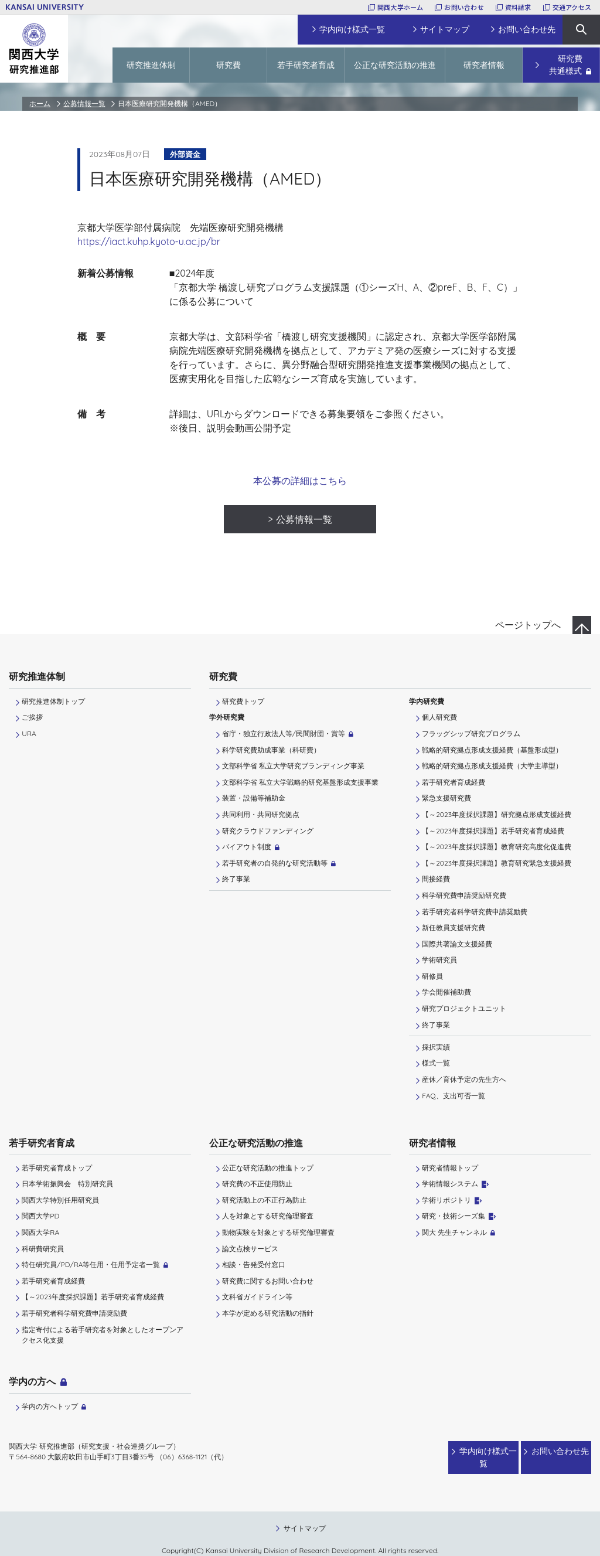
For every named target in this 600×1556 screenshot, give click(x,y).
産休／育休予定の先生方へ (464, 1079)
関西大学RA (40, 1232)
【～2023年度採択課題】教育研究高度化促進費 (496, 846)
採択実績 (436, 1047)
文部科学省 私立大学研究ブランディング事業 (293, 765)
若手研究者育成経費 (453, 782)
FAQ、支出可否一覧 (453, 1095)
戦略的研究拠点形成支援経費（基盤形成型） (492, 749)
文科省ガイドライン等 (257, 1296)
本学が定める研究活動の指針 (267, 1313)
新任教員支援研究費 (453, 927)
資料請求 (518, 7)
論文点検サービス (250, 1248)
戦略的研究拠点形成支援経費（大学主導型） (492, 765)
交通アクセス (572, 7)
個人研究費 (439, 717)
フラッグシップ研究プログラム (471, 733)
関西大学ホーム (400, 7)
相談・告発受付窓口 (253, 1264)
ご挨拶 (32, 717)
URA (29, 733)
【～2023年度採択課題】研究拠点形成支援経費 (496, 814)
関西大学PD (40, 1215)
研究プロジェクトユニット (464, 1008)
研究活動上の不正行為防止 (264, 1200)
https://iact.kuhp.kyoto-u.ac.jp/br (148, 241)
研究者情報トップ (450, 1167)
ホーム (39, 103)
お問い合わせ (463, 7)
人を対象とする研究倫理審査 (267, 1215)
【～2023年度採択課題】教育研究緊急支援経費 (496, 863)
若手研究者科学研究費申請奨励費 (474, 911)
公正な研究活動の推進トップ (267, 1167)
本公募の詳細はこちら (300, 480)
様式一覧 (436, 1062)
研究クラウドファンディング (267, 830)
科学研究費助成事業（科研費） (271, 749)
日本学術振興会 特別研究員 (67, 1183)
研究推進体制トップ (53, 701)
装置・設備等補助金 (253, 798)
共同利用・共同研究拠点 (260, 814)
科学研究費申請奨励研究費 (464, 895)
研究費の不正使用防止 (257, 1183)
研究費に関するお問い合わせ (267, 1280)
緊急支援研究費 (446, 798)
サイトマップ (305, 1516)
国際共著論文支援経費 (457, 943)
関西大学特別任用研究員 (60, 1200)
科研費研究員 (43, 1248)
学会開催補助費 (446, 992)
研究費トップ (243, 701)
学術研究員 (439, 959)
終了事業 (236, 878)
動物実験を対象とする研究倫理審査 (278, 1232)
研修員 (432, 976)
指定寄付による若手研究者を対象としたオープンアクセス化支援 (102, 1334)
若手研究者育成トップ (57, 1167)
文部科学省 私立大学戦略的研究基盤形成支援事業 (300, 782)
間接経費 (436, 878)
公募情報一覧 (84, 103)
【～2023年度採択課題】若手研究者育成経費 (493, 830)
